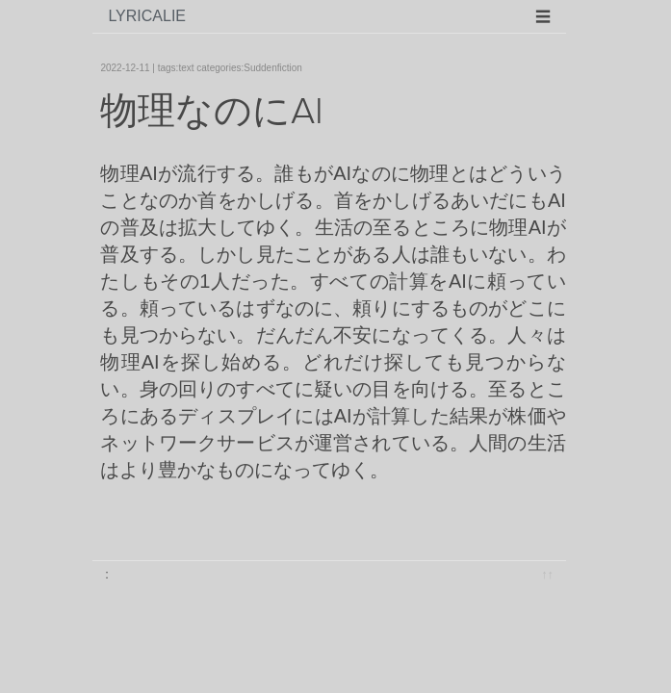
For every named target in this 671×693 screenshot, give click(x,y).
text (186, 68)
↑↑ (547, 574)
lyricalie (147, 16)
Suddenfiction (273, 68)
